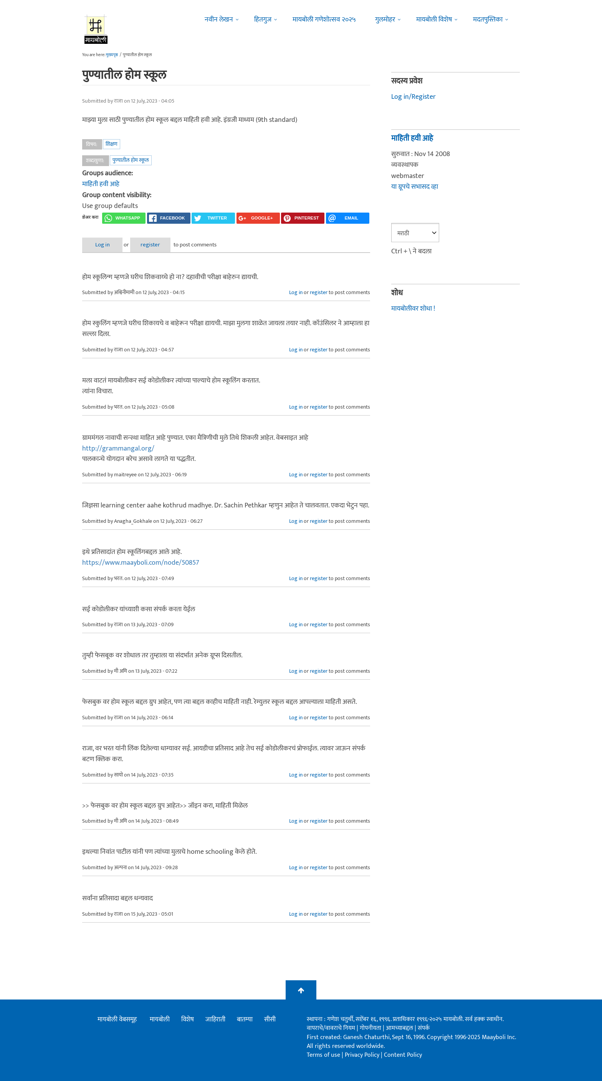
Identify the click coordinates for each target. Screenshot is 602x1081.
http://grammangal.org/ (118, 448)
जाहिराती (215, 1019)
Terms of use (323, 1055)
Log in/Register (413, 97)
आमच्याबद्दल (400, 1028)
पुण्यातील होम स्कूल (130, 160)
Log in (102, 244)
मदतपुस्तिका (488, 19)
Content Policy (403, 1055)
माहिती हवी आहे (100, 184)
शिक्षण (111, 144)
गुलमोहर (385, 19)
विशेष (187, 1019)
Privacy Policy (363, 1055)
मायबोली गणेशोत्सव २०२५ (324, 19)
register (150, 244)
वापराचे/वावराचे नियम (331, 1028)
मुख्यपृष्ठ (112, 55)
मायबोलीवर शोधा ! (413, 308)
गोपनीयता (371, 1028)
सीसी (270, 1019)
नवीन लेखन (219, 19)
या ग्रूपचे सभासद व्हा (414, 187)
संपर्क (424, 1028)
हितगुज (262, 19)
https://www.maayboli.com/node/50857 (140, 563)
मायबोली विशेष (434, 19)
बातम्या (245, 1019)
